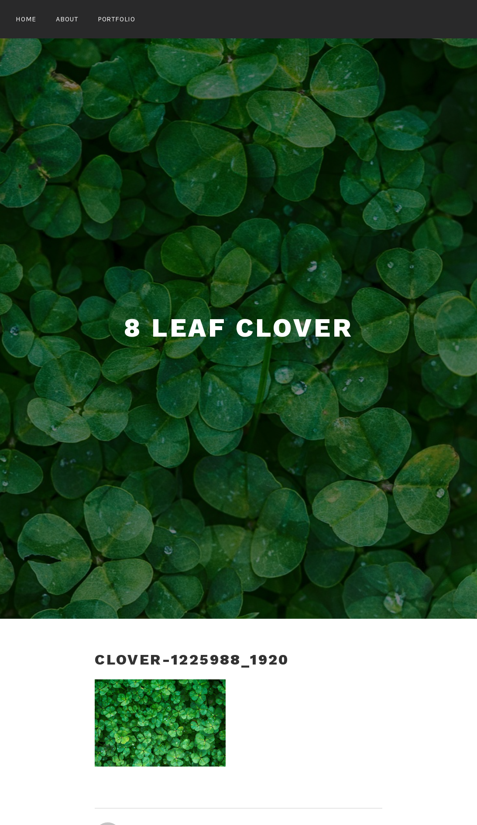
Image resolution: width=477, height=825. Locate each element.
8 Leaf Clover (238, 327)
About (67, 19)
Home (26, 19)
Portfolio (116, 19)
